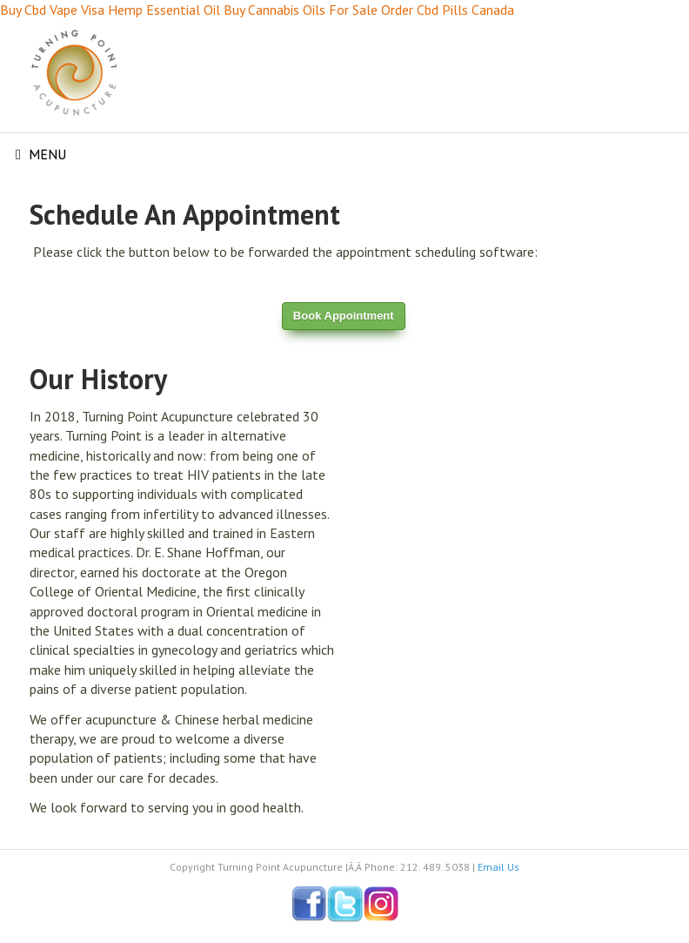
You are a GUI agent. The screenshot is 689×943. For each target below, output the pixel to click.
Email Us (498, 866)
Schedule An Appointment (185, 214)
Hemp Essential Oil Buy (176, 9)
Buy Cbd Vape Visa (52, 9)
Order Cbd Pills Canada (447, 9)
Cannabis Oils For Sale (313, 9)
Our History (98, 378)
